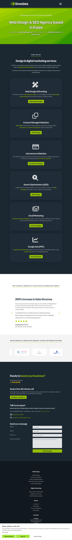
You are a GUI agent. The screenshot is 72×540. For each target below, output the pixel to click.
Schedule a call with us (18, 397)
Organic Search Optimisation (36, 491)
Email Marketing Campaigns (36, 496)
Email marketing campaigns (21, 219)
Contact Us (36, 504)
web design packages (30, 94)
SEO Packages (36, 194)
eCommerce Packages (36, 163)
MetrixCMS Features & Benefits (36, 481)
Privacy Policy (36, 510)
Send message (47, 451)
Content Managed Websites (36, 479)
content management (33, 127)
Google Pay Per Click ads (36, 493)
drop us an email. (45, 411)
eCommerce (23, 127)
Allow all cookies (9, 536)
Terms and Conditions (36, 508)
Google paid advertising (20, 249)
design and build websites (26, 67)
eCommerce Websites (36, 477)
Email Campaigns (36, 226)
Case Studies (36, 506)
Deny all (23, 536)
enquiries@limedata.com (20, 417)
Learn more (5, 532)
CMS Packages (36, 132)
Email (12, 431)
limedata (19, 3)
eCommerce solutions (44, 158)
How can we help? (15, 439)
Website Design (36, 475)
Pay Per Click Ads (36, 257)
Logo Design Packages (36, 483)
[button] (12, 313)
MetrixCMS (19, 125)
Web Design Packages (36, 101)
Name (12, 427)
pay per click (28, 252)
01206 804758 (16, 414)
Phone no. (13, 435)
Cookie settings (37, 536)
